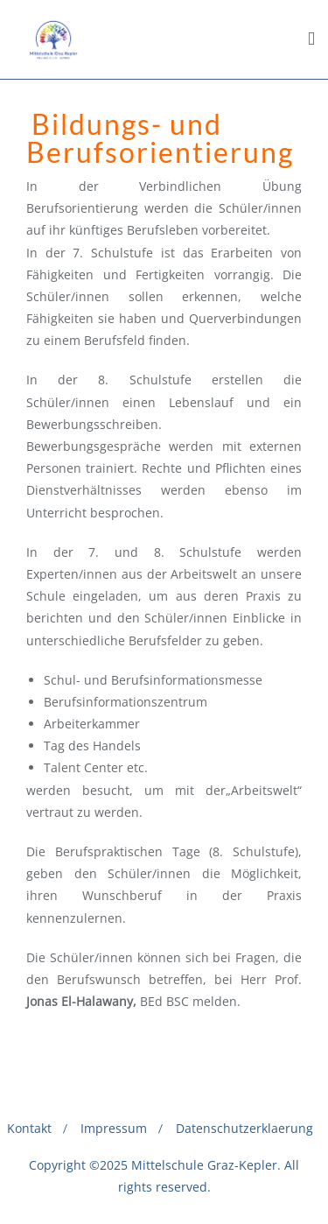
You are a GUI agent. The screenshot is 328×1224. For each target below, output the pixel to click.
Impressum (113, 1128)
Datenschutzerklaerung (244, 1128)
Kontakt (29, 1128)
